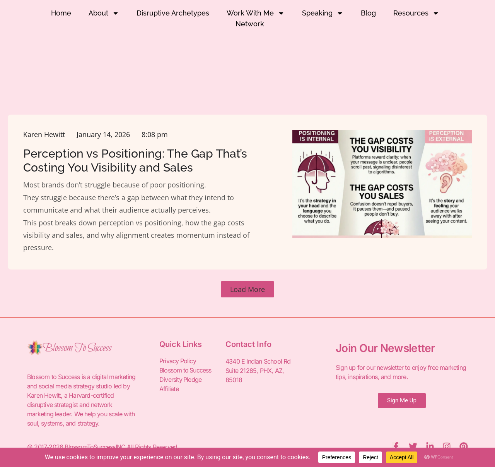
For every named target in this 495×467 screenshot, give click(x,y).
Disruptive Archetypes (173, 13)
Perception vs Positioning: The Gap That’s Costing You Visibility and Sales (135, 160)
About (104, 13)
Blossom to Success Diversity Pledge (185, 375)
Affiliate (169, 389)
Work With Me (256, 13)
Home (61, 13)
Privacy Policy (177, 361)
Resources (416, 13)
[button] (247, 289)
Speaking (322, 13)
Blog (368, 13)
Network (250, 24)
